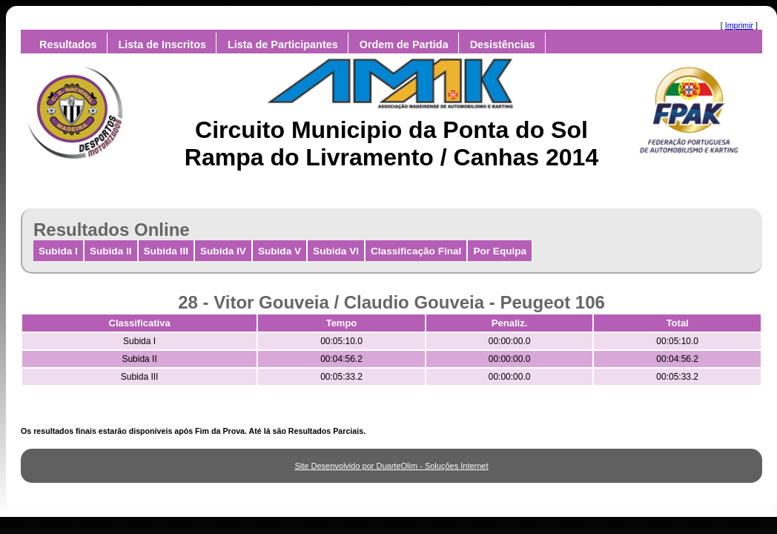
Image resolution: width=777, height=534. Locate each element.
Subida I (58, 251)
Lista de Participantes (283, 44)
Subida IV (223, 251)
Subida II (111, 251)
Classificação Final (416, 251)
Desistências (502, 44)
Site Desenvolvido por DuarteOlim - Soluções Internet (391, 465)
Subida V (279, 251)
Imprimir (739, 25)
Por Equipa (499, 251)
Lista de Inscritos (162, 44)
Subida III (166, 251)
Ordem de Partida (404, 44)
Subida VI (336, 251)
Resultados (68, 44)
